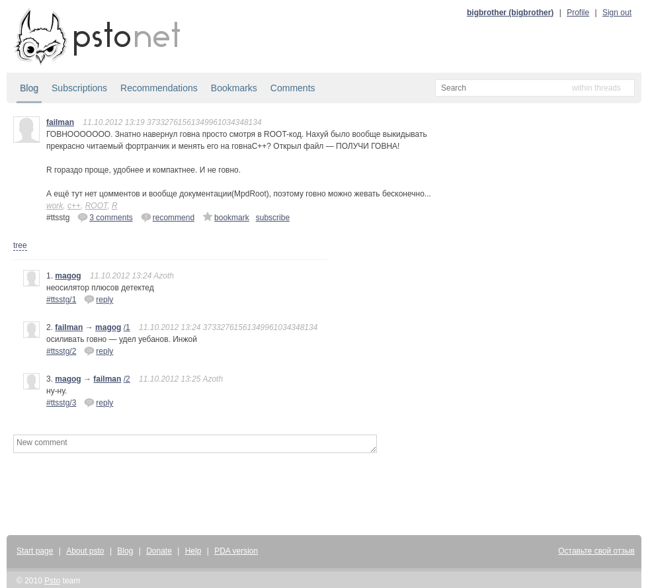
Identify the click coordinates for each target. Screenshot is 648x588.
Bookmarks (234, 88)
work (54, 205)
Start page (35, 551)
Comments (292, 88)
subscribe (273, 217)
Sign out (616, 12)
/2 (127, 379)
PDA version (236, 551)
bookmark (225, 217)
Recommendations (159, 88)
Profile (578, 12)
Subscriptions (79, 88)
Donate (159, 551)
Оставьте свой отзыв (596, 551)
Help (193, 551)
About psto (85, 551)
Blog (29, 88)
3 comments (104, 217)
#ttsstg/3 (61, 402)
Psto (52, 580)
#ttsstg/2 (61, 351)
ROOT (96, 205)
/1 (127, 327)
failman (60, 122)
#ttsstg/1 (61, 299)
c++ (74, 205)
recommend (167, 217)
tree (20, 245)
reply (98, 299)
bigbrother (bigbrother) (510, 12)
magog (68, 275)
